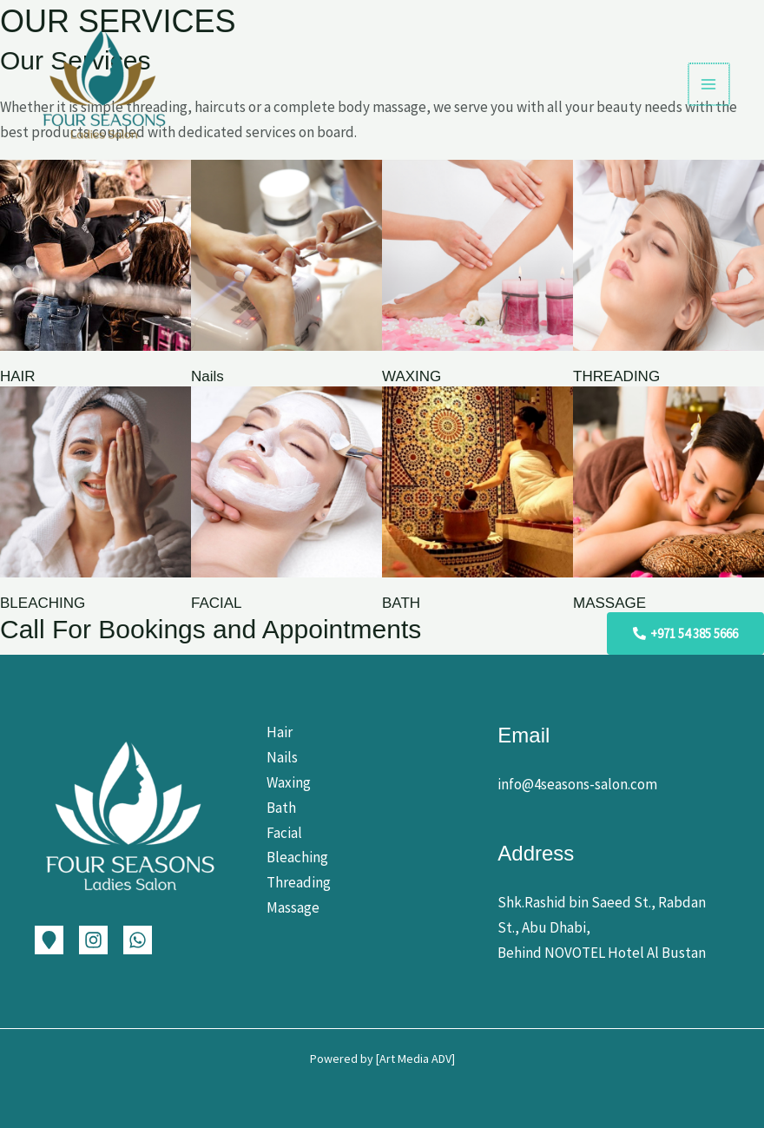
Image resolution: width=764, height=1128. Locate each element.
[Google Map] (49, 940)
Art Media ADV (415, 1058)
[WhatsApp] (137, 940)
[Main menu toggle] (710, 84)
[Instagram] (93, 940)
